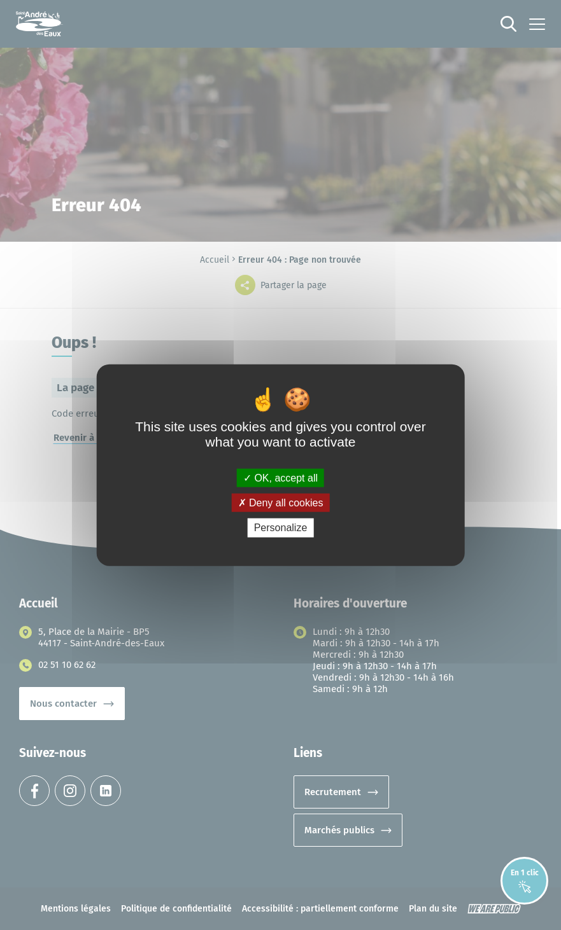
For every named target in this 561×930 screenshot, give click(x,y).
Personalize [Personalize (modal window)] (281, 527)
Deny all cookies (280, 502)
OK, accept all (280, 478)
